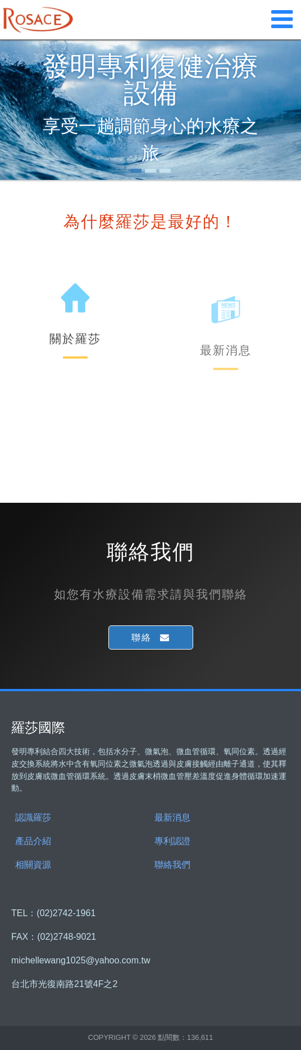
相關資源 (33, 864)
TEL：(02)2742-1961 (53, 913)
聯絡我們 (172, 864)
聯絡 (141, 637)
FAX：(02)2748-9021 (53, 936)
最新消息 (172, 817)
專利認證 (172, 841)
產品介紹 (33, 841)
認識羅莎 (33, 817)
